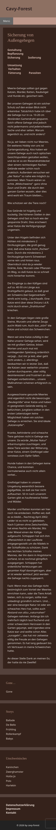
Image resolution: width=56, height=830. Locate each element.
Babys (9, 738)
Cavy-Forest (19, 9)
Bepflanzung (15, 53)
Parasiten (35, 73)
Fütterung (14, 73)
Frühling (11, 729)
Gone (9, 691)
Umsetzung (14, 65)
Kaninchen (12, 767)
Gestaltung (14, 50)
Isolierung (34, 57)
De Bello (11, 724)
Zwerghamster (14, 771)
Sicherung (13, 57)
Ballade (10, 720)
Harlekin (11, 785)
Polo (8, 781)
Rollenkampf (13, 734)
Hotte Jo (11, 776)
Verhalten (14, 69)
